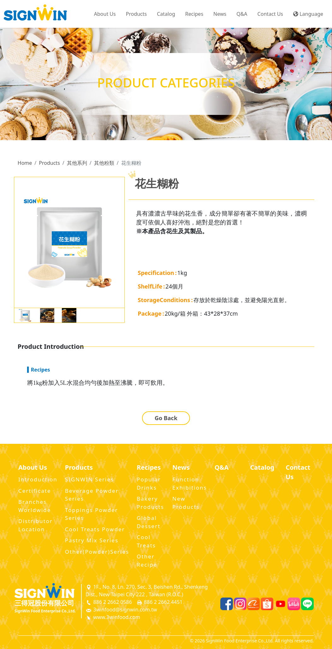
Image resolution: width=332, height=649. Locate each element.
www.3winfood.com (113, 617)
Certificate (34, 490)
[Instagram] (240, 604)
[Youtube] (280, 604)
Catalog (166, 13)
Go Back (166, 418)
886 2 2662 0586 (109, 602)
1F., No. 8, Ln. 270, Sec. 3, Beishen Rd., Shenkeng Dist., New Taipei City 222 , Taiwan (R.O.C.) (147, 590)
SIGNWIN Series (89, 479)
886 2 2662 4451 (159, 602)
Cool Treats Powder (95, 529)
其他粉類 (104, 162)
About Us (105, 13)
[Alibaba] (253, 604)
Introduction (37, 479)
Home (25, 162)
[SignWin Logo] (48, 590)
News (219, 13)
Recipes (194, 13)
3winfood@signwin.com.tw (121, 609)
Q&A (241, 13)
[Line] (307, 604)
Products (49, 162)
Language (308, 13)
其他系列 (77, 162)
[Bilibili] (294, 604)
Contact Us (270, 13)
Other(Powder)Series (97, 551)
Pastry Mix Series (92, 540)
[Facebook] (226, 604)
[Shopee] (267, 604)
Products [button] (136, 13)
